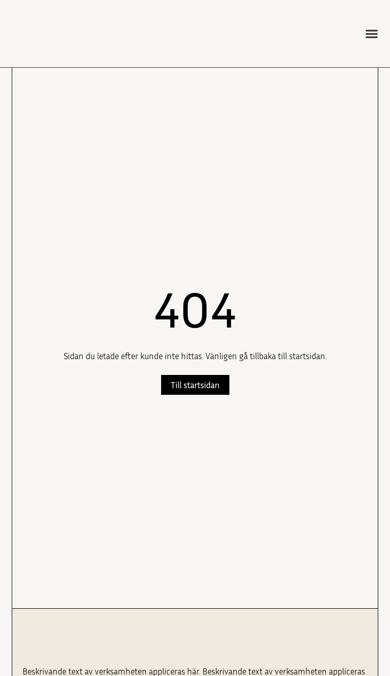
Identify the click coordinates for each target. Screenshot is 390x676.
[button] (371, 33)
